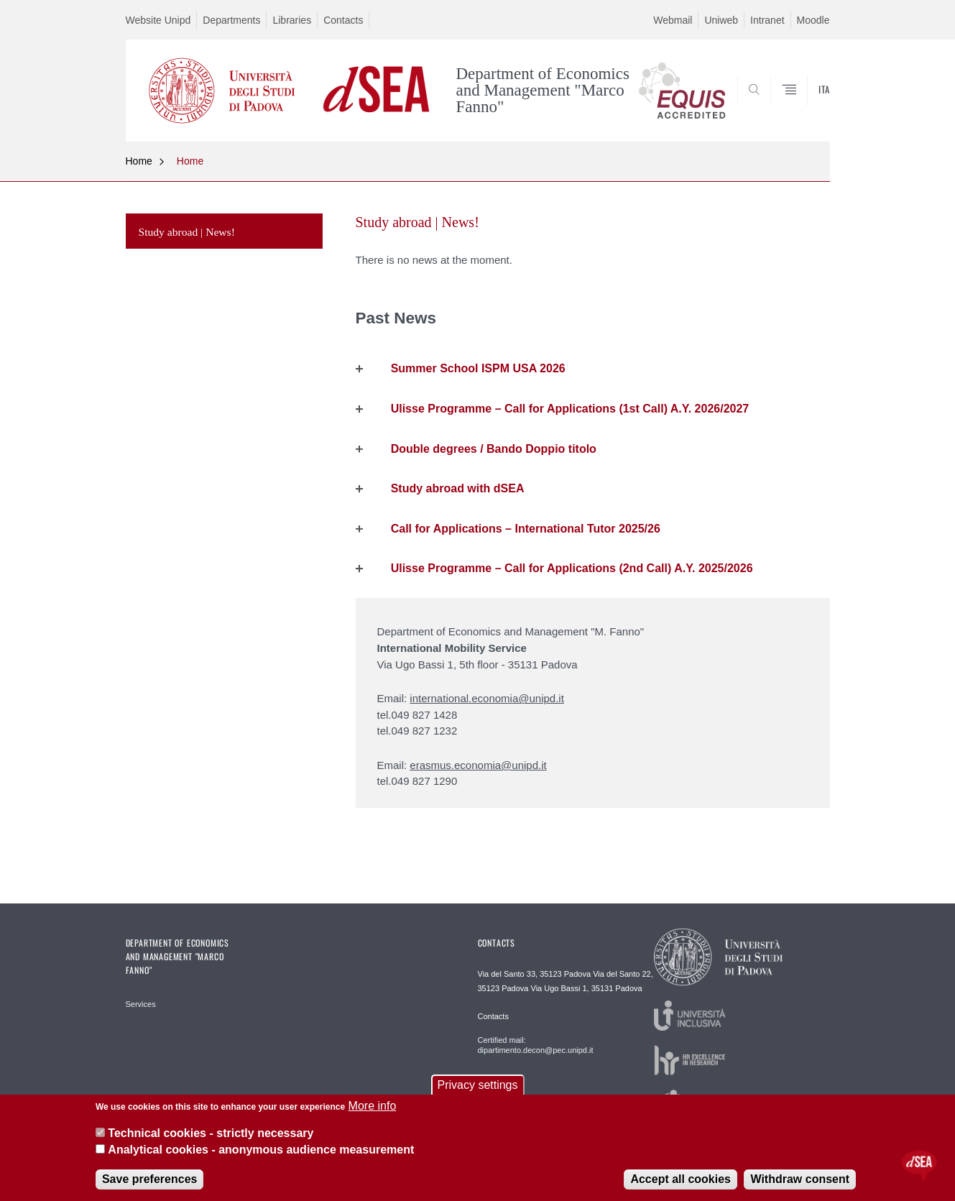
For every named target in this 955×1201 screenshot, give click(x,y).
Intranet (767, 20)
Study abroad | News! (187, 232)
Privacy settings (477, 1085)
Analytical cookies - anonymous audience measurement (261, 1150)
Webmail (672, 20)
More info (373, 1106)
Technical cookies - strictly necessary (210, 1133)
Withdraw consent (799, 1179)
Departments (231, 20)
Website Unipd (158, 20)
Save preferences (150, 1179)
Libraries (291, 20)
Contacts (343, 20)
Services (141, 1004)
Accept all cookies (680, 1179)
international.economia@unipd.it (487, 698)
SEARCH (804, 107)
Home (139, 161)
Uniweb (721, 20)
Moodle (813, 20)
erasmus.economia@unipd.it (478, 765)
